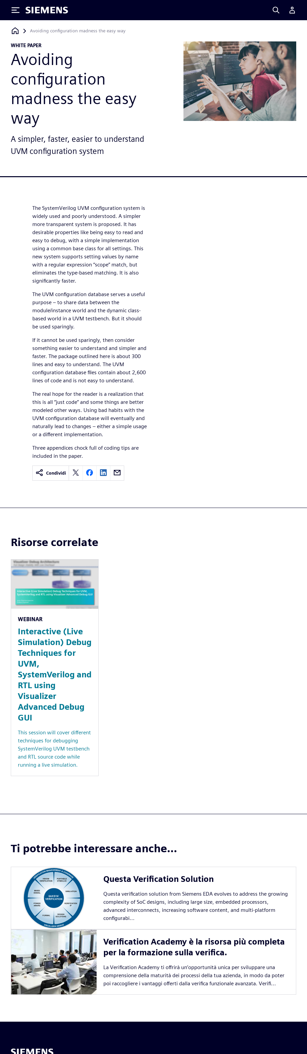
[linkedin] (103, 473)
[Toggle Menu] (15, 10)
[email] (117, 473)
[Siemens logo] (47, 10)
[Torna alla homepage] (15, 31)
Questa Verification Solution (158, 879)
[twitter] (75, 473)
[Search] (276, 10)
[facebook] (89, 473)
